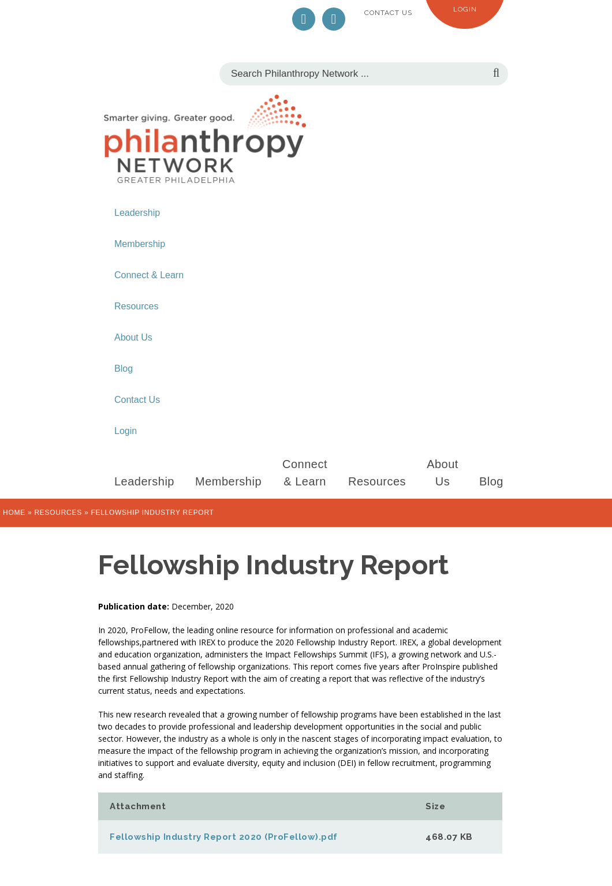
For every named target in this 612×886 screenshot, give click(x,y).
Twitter (303, 19)
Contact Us (388, 13)
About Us (133, 337)
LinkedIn (333, 19)
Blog (123, 368)
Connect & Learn (149, 275)
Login (465, 9)
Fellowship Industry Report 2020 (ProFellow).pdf (224, 837)
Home (14, 513)
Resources (136, 306)
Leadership (137, 213)
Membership (139, 244)
